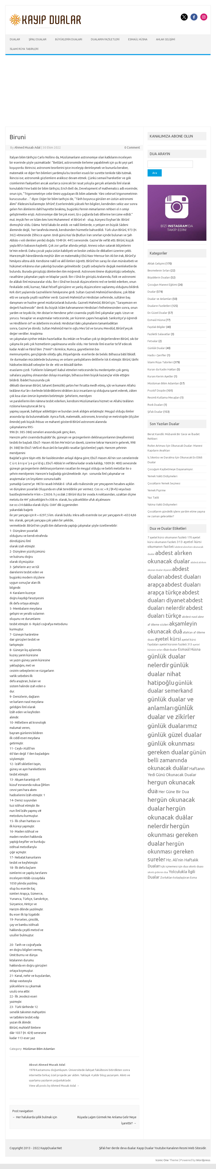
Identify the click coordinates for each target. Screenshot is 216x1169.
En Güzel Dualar (157, 312)
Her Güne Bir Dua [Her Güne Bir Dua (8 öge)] (173, 791)
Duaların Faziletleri (105, 39)
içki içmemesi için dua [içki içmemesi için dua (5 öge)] (174, 866)
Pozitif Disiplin (157, 390)
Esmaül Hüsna (137, 39)
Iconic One (162, 1160)
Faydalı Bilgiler (156, 326)
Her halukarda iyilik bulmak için (34, 1117)
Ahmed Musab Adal (27, 147)
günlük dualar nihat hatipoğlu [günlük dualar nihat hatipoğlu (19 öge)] (168, 673)
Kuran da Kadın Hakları (162, 369)
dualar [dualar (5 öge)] (173, 649)
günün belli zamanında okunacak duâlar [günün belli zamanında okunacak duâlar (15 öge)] (177, 760)
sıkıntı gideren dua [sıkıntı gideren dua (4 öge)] (158, 872)
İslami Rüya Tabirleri (24, 49)
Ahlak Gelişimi (165, 39)
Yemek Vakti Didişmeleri (162, 476)
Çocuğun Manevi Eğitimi (162, 284)
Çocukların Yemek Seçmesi (164, 483)
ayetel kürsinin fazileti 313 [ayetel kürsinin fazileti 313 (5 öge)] (175, 644)
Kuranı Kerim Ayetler (160, 376)
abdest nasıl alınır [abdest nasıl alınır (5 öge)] (193, 616)
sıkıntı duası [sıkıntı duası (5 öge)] (196, 866)
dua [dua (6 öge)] (166, 649)
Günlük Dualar (156, 348)
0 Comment (132, 147)
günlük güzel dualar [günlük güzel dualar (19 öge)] (175, 734)
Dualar (15, 39)
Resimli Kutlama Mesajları (164, 397)
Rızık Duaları (155, 404)
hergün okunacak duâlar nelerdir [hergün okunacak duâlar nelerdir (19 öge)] (170, 817)
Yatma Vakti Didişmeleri (162, 504)
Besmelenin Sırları (159, 270)
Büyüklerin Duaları (68, 39)
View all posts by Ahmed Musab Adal (54, 1085)
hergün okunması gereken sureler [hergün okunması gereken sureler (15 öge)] (171, 851)
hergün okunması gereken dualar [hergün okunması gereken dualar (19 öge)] (173, 834)
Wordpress (203, 1160)
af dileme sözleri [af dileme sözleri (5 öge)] (158, 624)
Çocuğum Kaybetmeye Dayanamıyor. (170, 469)
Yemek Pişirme (157, 490)
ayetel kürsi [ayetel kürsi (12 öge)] (168, 638)
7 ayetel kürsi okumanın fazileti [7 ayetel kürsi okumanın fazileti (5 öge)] (167, 537)
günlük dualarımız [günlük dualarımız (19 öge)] (172, 725)
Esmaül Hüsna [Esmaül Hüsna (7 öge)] (189, 649)
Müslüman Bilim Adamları (39, 1048)
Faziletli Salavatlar (159, 334)
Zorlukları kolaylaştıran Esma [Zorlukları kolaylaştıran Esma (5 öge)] (178, 877)
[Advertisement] (108, 90)
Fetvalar (153, 341)
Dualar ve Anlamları (160, 298)
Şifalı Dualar (37, 39)
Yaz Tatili (153, 497)
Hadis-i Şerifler (157, 355)
